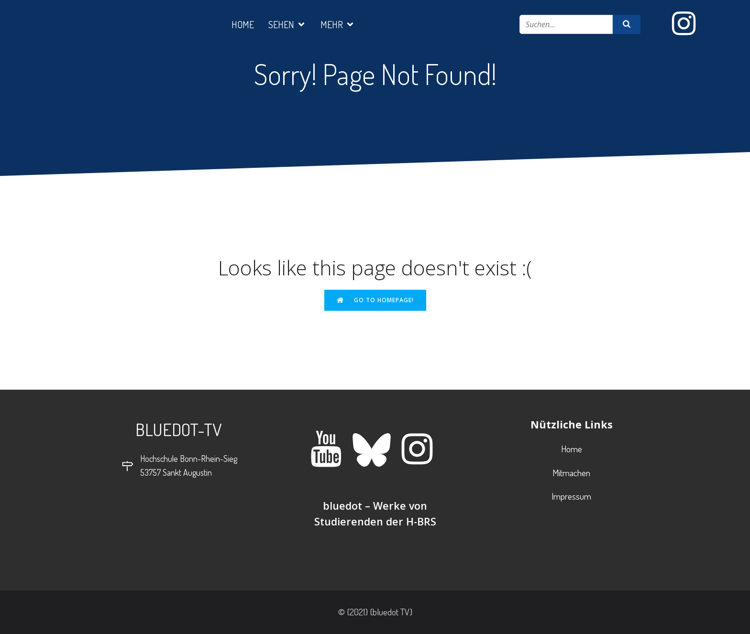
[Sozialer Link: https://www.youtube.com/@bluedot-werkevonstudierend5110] (330, 450)
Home (243, 24)
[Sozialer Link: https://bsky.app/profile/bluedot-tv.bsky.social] (375, 450)
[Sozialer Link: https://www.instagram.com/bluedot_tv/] (687, 24)
